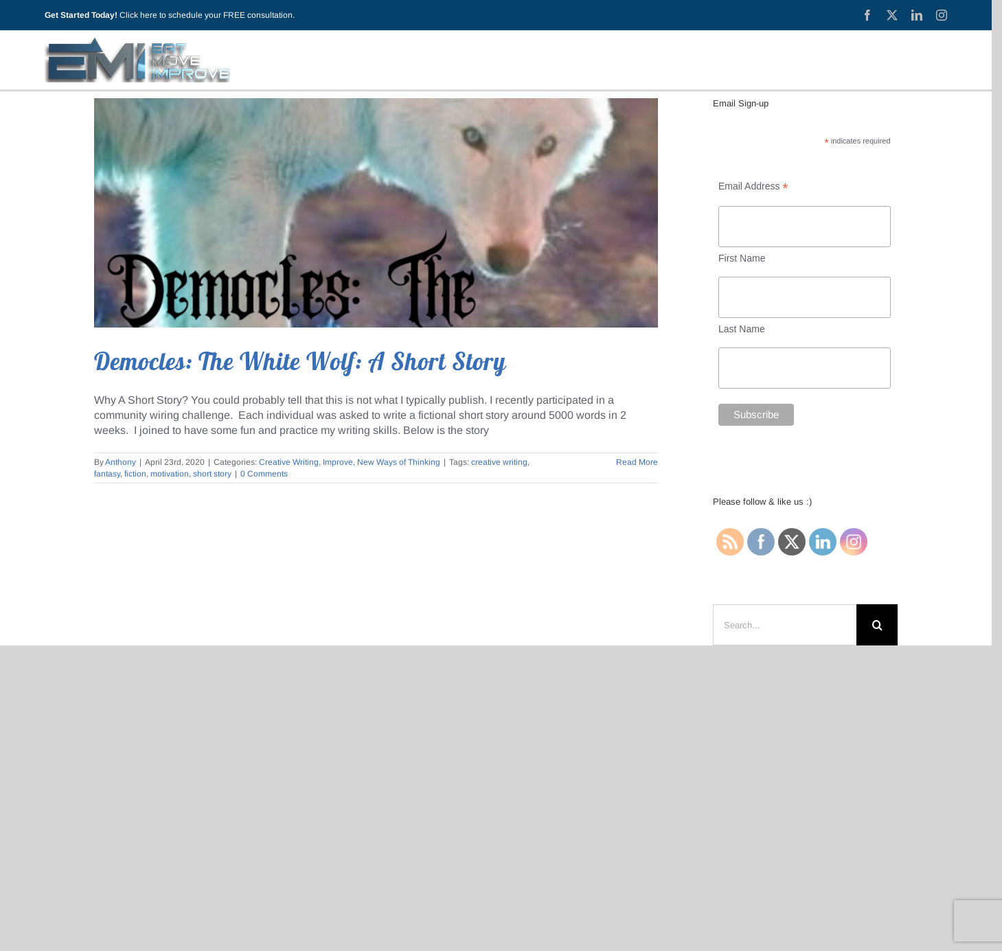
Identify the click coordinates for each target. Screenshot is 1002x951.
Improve (338, 462)
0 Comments (264, 474)
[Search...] (784, 624)
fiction (135, 474)
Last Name (741, 328)
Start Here (308, 715)
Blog (360, 715)
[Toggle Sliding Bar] (930, 60)
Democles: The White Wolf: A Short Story (300, 361)
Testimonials (620, 715)
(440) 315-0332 (520, 812)
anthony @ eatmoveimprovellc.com (518, 828)
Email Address (753, 186)
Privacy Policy (486, 715)
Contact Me (691, 715)
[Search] (877, 624)
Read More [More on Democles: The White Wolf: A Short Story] (637, 462)
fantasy (107, 474)
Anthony (120, 462)
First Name (741, 258)
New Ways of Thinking (398, 462)
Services (555, 715)
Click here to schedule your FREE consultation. (207, 15)
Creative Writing (289, 462)
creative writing (499, 462)
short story (212, 474)
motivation (169, 474)
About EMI (413, 715)
